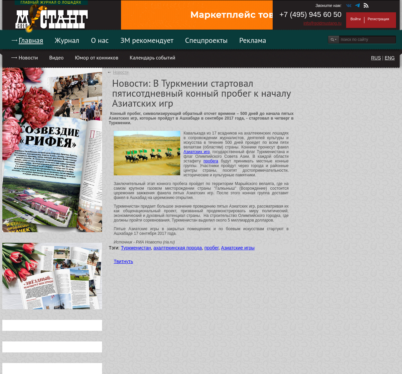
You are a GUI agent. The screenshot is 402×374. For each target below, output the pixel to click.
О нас (100, 40)
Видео (56, 57)
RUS (376, 57)
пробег (211, 247)
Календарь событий (152, 57)
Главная (31, 40)
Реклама (252, 40)
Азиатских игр (197, 151)
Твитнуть (123, 261)
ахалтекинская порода (177, 247)
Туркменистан (136, 247)
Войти (355, 19)
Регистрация (378, 19)
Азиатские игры (238, 247)
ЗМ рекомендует (147, 40)
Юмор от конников (96, 57)
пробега (210, 161)
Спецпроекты (206, 40)
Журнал (67, 40)
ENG (390, 57)
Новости (28, 57)
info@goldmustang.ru (322, 23)
